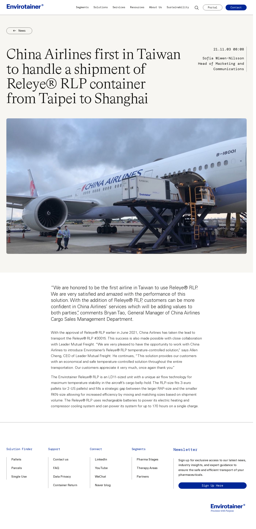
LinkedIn (101, 459)
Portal (212, 7)
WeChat (100, 476)
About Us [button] (155, 7)
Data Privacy (62, 476)
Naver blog (103, 485)
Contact (236, 7)
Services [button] (119, 7)
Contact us (60, 459)
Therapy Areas (147, 468)
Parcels (16, 468)
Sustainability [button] (178, 7)
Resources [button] (137, 7)
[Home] (25, 7)
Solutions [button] (100, 7)
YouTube (101, 468)
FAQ (56, 468)
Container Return (65, 485)
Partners (143, 476)
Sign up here (212, 486)
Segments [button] (82, 7)
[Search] (197, 7)
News (19, 31)
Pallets (16, 459)
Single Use (19, 476)
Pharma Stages (147, 459)
